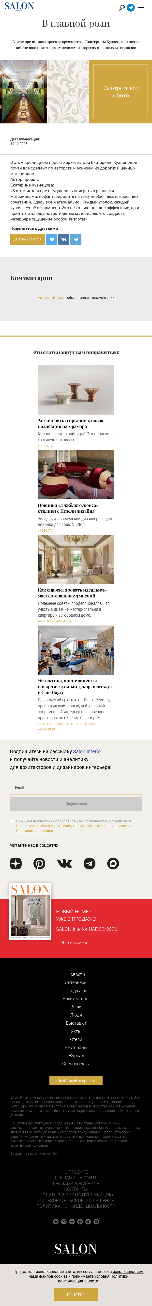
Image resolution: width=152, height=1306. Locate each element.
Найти (122, 8)
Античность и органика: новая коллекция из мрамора (70, 423)
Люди (76, 1015)
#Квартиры (65, 723)
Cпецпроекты (76, 1063)
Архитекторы (76, 998)
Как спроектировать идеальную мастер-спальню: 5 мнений (72, 593)
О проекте (76, 1172)
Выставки (76, 1023)
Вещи (76, 1006)
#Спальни (64, 621)
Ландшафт (76, 990)
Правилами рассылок (34, 831)
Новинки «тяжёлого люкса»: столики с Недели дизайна (69, 508)
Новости (76, 974)
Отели (76, 1039)
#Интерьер (46, 621)
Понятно (76, 1295)
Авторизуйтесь (50, 298)
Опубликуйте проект (76, 1080)
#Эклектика (85, 723)
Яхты (76, 1031)
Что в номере (74, 942)
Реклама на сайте (76, 1177)
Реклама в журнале (76, 1183)
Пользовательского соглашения (43, 826)
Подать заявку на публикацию (76, 1194)
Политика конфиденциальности (76, 1206)
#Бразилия (46, 729)
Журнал (76, 1055)
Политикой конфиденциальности (101, 826)
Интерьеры (76, 982)
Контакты (76, 1189)
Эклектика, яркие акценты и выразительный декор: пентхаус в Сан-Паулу (75, 686)
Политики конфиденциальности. (93, 1278)
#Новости (45, 445)
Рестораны (76, 1047)
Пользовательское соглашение (76, 1200)
